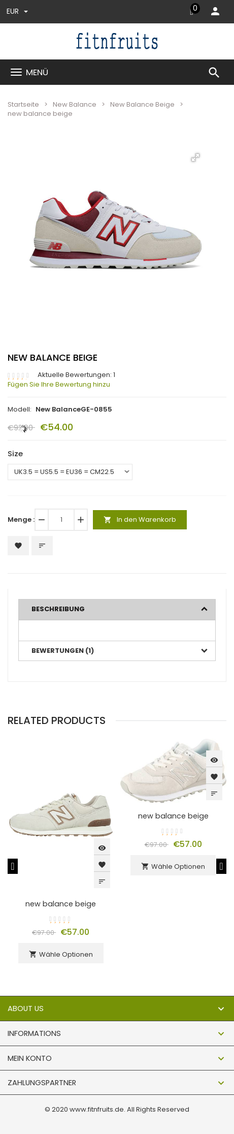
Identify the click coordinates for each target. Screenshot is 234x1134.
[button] (195, 157)
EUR (17, 11)
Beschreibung (58, 609)
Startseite (23, 104)
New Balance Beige (142, 104)
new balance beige (60, 904)
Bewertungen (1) (62, 650)
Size (15, 453)
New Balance (74, 104)
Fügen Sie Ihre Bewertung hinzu (59, 384)
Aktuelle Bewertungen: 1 (76, 375)
